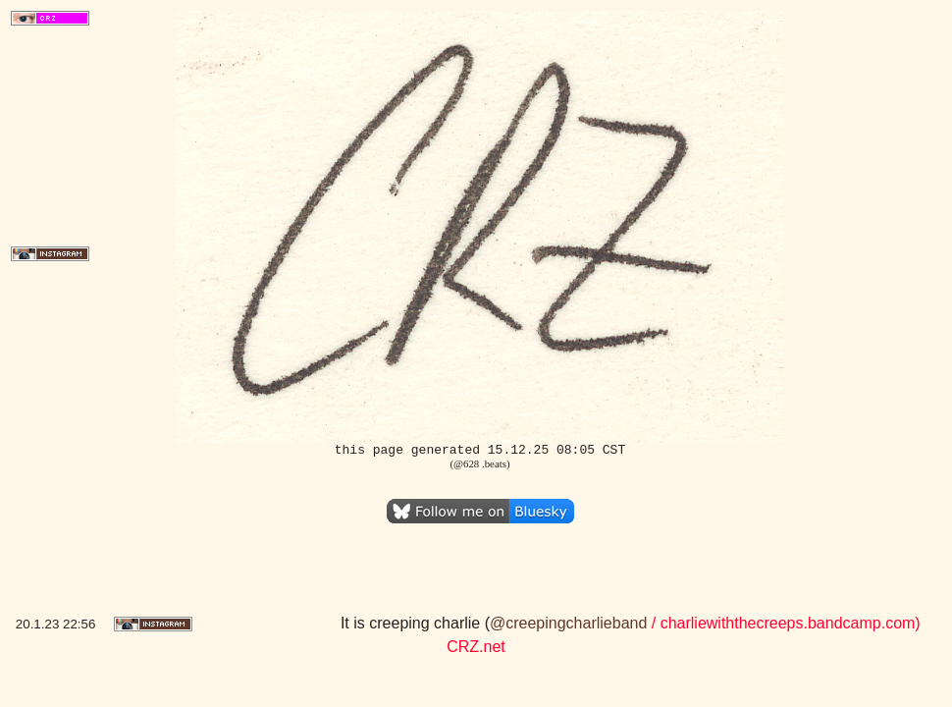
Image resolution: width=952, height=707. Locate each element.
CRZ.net (476, 646)
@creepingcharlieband (568, 623)
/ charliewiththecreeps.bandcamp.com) (783, 623)
